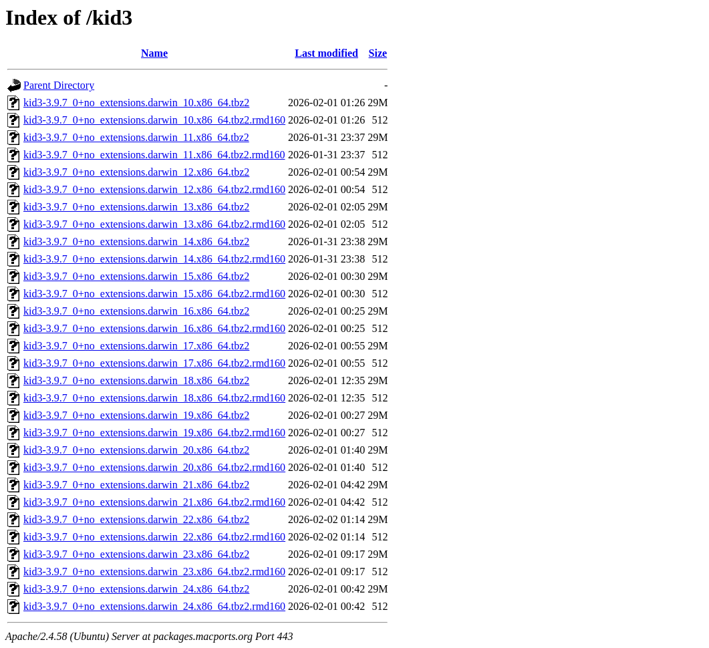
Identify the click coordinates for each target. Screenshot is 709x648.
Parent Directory (58, 85)
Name (154, 53)
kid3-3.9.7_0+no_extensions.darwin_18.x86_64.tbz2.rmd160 (154, 397)
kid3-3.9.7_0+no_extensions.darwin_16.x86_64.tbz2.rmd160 (154, 328)
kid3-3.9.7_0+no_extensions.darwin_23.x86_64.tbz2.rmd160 (154, 571)
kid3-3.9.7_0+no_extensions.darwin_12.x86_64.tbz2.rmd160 (154, 189)
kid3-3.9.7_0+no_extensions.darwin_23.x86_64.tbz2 (136, 554)
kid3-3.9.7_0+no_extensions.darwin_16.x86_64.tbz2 (136, 311)
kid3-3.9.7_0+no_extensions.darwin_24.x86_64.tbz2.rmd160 (154, 606)
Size (378, 53)
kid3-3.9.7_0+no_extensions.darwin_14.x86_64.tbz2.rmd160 (154, 259)
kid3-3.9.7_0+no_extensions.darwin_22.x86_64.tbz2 (136, 519)
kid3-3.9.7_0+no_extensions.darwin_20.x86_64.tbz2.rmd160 (154, 467)
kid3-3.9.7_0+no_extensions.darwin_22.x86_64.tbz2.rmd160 (154, 536)
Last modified (326, 53)
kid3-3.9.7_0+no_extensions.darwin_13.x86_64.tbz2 (136, 206)
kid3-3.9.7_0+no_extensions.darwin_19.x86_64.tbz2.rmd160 (154, 432)
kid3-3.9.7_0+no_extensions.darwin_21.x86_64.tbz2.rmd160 (154, 502)
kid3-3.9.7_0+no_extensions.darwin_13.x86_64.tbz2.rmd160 (154, 224)
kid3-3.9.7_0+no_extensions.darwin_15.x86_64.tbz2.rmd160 (154, 293)
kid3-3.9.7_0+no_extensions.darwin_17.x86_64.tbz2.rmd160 (154, 363)
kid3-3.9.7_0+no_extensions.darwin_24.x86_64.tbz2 (136, 589)
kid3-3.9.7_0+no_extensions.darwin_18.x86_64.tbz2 (136, 380)
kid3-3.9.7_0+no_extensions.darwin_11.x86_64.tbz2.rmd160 (154, 154)
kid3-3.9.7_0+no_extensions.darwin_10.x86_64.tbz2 (136, 102)
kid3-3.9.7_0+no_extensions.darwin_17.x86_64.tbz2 (136, 345)
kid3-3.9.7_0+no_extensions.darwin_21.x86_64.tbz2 (136, 484)
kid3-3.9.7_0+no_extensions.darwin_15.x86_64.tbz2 (136, 276)
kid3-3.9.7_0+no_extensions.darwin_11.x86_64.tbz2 (136, 137)
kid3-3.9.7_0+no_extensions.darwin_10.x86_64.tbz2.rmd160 (154, 120)
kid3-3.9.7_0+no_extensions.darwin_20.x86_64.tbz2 (136, 450)
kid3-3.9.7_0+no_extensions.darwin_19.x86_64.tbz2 (136, 415)
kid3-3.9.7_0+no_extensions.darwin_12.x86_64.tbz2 (136, 172)
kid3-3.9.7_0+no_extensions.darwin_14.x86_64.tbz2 (136, 241)
